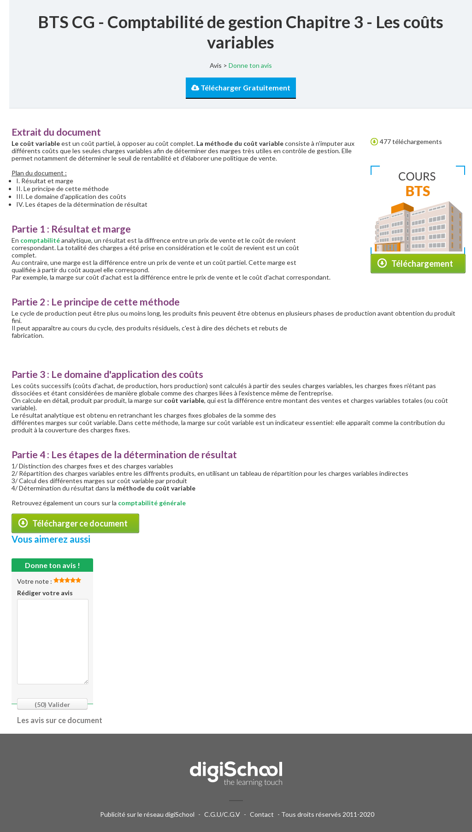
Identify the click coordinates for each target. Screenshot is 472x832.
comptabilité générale (152, 503)
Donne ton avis (250, 65)
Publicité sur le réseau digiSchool (147, 814)
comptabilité (40, 240)
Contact (262, 814)
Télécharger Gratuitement (240, 87)
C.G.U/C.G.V (222, 814)
